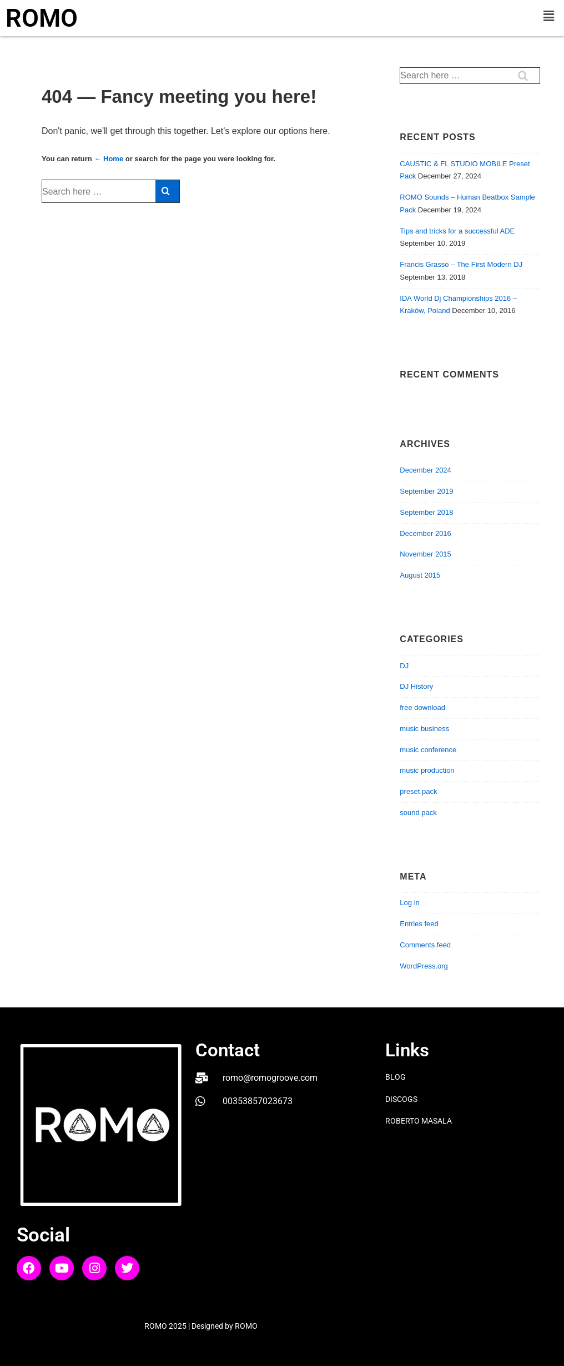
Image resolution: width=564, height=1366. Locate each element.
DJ (404, 666)
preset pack (418, 791)
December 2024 (425, 470)
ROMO (42, 18)
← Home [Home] (108, 159)
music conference (428, 750)
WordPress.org (423, 966)
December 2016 (425, 533)
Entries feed (419, 924)
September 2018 (426, 512)
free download (422, 707)
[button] (549, 16)
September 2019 (426, 491)
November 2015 (425, 554)
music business (424, 728)
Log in (409, 902)
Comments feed (425, 945)
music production (427, 770)
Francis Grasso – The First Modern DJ (461, 264)
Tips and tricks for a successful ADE (457, 231)
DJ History (416, 686)
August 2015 (420, 575)
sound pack (418, 812)
